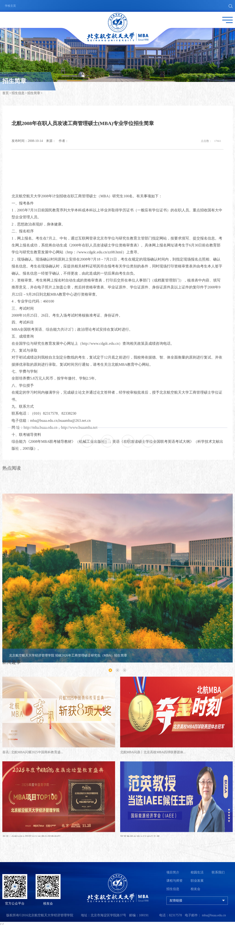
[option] (117, 676)
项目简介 (172, 872)
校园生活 (197, 872)
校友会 (195, 889)
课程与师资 (174, 880)
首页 (5, 94)
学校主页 (10, 5)
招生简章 (33, 94)
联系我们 (218, 872)
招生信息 (18, 94)
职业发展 (197, 880)
